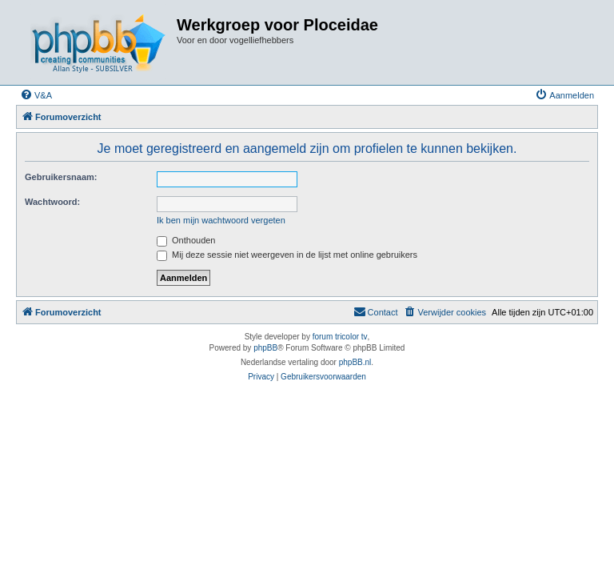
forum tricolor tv (340, 336)
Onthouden (186, 240)
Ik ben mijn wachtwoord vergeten (221, 220)
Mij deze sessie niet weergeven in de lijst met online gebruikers (287, 254)
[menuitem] (36, 95)
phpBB (265, 347)
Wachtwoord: (52, 202)
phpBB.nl (355, 362)
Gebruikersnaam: (61, 177)
